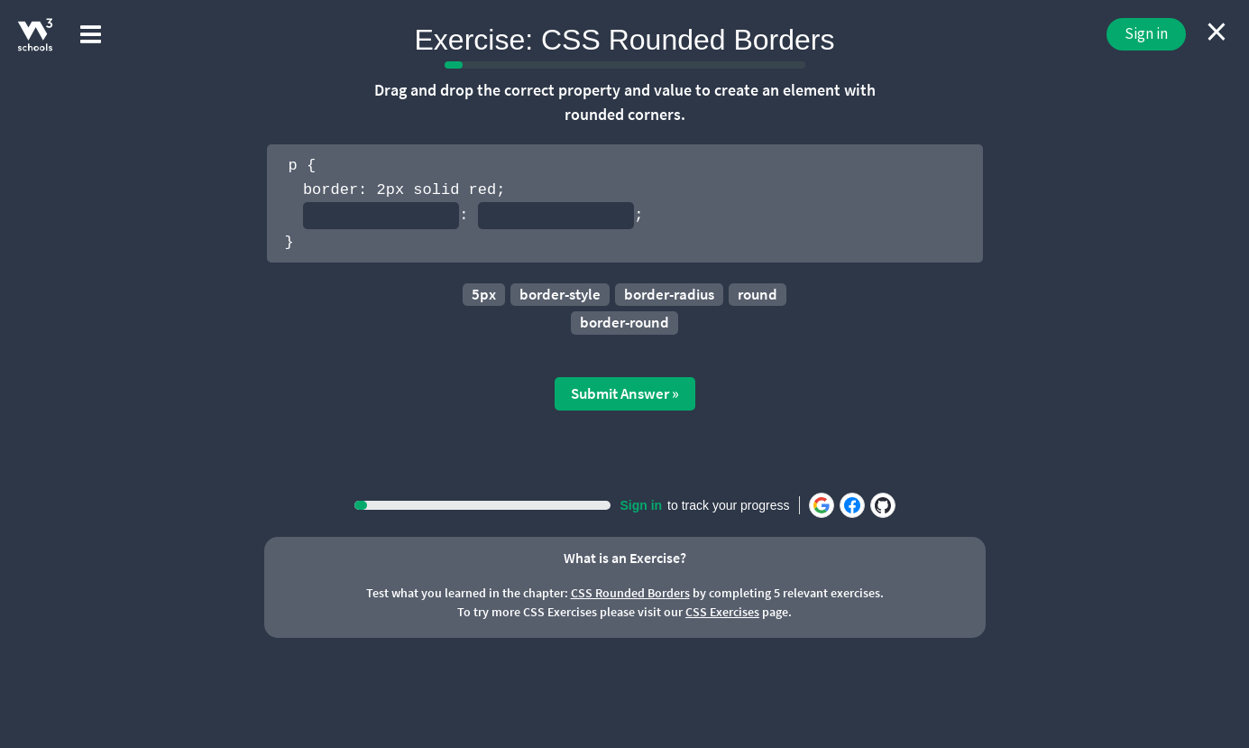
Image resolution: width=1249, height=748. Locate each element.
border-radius (669, 294)
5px (484, 294)
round (757, 294)
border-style (560, 294)
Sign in (1146, 33)
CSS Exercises (722, 612)
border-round (624, 322)
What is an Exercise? (625, 558)
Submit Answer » (625, 393)
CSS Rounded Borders (630, 593)
